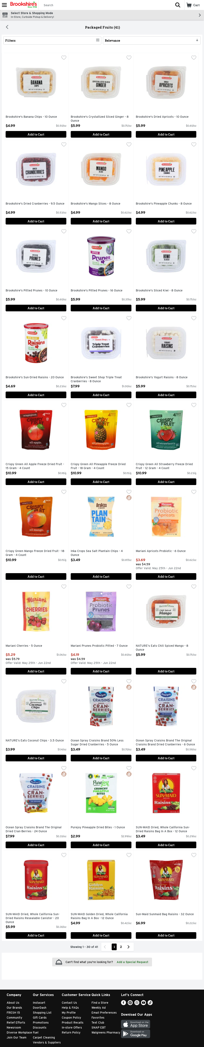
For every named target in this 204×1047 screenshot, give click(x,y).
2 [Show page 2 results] (121, 947)
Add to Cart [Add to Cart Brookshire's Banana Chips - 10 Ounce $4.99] (35, 134)
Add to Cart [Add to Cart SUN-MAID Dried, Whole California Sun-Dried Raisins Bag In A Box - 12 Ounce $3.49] (166, 845)
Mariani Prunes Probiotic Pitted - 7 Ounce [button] (99, 646)
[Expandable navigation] (4, 5)
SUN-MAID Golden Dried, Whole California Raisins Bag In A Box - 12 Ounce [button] (99, 916)
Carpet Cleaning (44, 1037)
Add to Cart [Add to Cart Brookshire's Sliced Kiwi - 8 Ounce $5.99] (166, 308)
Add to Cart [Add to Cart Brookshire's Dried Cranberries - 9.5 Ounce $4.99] (35, 221)
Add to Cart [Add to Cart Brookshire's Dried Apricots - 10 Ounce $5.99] (166, 134)
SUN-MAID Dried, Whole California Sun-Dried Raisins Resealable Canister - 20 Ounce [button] (32, 918)
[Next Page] (129, 947)
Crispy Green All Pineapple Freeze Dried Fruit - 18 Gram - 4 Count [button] (98, 466)
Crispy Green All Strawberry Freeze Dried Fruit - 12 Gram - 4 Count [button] (164, 466)
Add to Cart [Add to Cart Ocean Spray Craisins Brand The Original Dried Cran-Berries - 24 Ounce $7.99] (35, 845)
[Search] (105, 5)
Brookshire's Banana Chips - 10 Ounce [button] (31, 117)
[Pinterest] (130, 1004)
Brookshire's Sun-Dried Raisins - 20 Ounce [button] (35, 377)
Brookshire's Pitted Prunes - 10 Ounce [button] (31, 290)
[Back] (7, 27)
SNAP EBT (98, 1027)
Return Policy (71, 1032)
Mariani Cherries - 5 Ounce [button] (24, 646)
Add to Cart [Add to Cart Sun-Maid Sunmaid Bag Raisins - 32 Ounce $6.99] (166, 935)
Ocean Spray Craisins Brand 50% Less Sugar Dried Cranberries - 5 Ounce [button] (97, 742)
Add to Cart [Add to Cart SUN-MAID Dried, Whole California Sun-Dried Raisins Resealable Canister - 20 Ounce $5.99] (35, 935)
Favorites (97, 1017)
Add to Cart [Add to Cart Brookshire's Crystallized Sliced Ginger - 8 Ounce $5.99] (101, 134)
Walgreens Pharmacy (105, 1032)
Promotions (41, 1022)
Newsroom (14, 1027)
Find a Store (99, 1002)
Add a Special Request (132, 962)
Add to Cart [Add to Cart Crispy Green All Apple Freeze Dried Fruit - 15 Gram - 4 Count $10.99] (35, 482)
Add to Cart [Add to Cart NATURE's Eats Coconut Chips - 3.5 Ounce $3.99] (35, 758)
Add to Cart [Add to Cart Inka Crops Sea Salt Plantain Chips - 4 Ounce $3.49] (101, 577)
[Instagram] (136, 1004)
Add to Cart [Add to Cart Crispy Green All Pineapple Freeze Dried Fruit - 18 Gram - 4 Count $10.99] (101, 482)
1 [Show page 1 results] (114, 947)
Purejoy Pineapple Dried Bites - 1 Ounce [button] (98, 827)
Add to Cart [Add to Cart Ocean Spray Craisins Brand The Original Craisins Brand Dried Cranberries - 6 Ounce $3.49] (166, 758)
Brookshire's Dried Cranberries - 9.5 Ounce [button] (35, 204)
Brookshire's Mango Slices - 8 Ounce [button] (95, 204)
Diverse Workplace (19, 1032)
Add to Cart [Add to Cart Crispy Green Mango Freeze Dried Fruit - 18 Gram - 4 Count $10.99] (35, 577)
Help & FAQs (70, 1007)
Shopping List (42, 1012)
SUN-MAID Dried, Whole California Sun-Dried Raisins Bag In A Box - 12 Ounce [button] (163, 829)
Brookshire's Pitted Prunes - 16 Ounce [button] (96, 290)
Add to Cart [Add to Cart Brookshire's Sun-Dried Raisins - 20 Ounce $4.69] (35, 395)
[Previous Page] (105, 947)
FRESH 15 (13, 1012)
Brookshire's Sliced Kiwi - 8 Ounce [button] (159, 290)
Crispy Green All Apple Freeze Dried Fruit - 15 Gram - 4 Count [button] (35, 466)
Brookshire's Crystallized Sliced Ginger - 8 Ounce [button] (100, 119)
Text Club (97, 1022)
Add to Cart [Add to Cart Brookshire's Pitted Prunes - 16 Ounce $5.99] (101, 308)
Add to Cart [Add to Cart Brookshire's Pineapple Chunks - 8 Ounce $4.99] (166, 221)
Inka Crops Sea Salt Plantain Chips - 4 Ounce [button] (97, 553)
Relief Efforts (16, 1022)
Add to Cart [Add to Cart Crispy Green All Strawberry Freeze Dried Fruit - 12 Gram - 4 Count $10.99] (166, 482)
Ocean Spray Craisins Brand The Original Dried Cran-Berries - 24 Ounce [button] (34, 829)
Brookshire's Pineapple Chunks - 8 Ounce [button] (164, 204)
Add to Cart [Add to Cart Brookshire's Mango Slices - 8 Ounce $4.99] (101, 221)
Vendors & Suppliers (47, 1042)
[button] (177, 5)
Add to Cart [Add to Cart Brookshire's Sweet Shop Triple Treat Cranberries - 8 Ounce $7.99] (101, 395)
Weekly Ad (98, 1007)
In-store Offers (72, 1027)
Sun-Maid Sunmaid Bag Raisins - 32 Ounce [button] (165, 914)
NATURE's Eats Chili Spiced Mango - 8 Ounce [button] (162, 648)
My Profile (69, 1012)
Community (14, 1017)
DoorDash (39, 1007)
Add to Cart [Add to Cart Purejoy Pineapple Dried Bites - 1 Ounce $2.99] (101, 845)
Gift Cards (40, 1017)
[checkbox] (63, 58)
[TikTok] (150, 1004)
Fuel (35, 1032)
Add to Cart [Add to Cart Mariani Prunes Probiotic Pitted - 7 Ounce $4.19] (101, 671)
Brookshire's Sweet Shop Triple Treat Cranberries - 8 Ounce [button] (96, 379)
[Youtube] (143, 1004)
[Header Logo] (22, 4)
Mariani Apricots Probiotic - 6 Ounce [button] (161, 551)
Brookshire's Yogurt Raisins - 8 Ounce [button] (162, 377)
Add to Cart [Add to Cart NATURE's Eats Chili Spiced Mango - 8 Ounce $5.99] (166, 671)
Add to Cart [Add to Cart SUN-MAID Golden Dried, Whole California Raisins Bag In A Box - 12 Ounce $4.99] (101, 935)
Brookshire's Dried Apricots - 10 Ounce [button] (162, 117)
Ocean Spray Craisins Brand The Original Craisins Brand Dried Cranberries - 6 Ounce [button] (165, 742)
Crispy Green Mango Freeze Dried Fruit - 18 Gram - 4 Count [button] (35, 553)
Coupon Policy (71, 1017)
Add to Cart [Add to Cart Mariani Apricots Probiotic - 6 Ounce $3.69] (166, 577)
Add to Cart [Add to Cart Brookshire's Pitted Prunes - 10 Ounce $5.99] (35, 308)
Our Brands (14, 1007)
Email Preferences (104, 1012)
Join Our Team (16, 1037)
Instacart (39, 1002)
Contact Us (69, 1002)
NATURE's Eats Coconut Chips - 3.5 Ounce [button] (35, 740)
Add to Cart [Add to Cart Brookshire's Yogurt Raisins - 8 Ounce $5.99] (166, 395)
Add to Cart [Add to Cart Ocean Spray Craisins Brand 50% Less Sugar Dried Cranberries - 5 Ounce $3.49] (101, 758)
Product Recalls (72, 1022)
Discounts (39, 1027)
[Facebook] (123, 1004)
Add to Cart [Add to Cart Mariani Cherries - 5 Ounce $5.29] (35, 671)
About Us (13, 1002)
